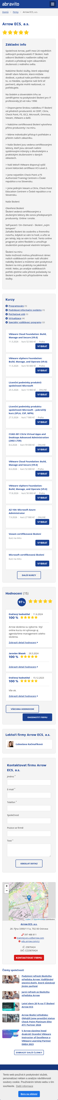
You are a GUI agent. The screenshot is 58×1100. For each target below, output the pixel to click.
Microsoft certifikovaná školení (26, 554)
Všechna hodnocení (22, 709)
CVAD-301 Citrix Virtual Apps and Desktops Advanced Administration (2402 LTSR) (29, 437)
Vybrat (42, 346)
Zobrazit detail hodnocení (23, 642)
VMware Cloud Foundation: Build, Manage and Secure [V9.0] (27, 335)
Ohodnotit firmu (37, 717)
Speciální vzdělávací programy (27, 322)
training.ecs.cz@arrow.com (30, 937)
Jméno (11, 776)
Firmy (16, 12)
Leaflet (27, 919)
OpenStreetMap (40, 919)
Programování (18, 305)
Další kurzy (29, 575)
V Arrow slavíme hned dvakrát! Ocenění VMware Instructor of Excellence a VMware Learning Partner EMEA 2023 (36, 1037)
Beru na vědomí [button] (29, 1094)
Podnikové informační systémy (27, 310)
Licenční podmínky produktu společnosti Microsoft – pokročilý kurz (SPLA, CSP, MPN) (27, 410)
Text (10, 840)
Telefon (12, 802)
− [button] (7, 891)
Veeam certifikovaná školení (25, 533)
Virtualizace (17, 318)
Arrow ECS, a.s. (30, 12)
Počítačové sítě (18, 314)
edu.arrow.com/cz (30, 941)
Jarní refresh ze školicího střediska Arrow (36, 993)
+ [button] (7, 886)
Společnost (13, 815)
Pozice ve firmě (15, 827)
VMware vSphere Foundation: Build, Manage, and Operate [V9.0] (28, 360)
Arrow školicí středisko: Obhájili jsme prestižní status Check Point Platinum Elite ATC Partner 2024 (38, 1019)
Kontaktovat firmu (29, 957)
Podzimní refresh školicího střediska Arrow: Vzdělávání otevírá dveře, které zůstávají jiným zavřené (38, 981)
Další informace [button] (24, 1086)
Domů (5, 12)
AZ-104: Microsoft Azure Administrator (22, 511)
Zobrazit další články (29, 1052)
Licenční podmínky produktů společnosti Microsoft (25, 384)
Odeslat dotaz (29, 863)
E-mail (11, 789)
